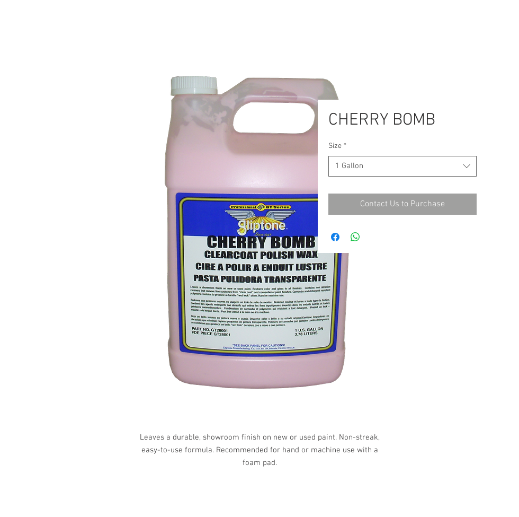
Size (337, 146)
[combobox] (402, 166)
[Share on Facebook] (335, 237)
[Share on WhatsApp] (355, 237)
